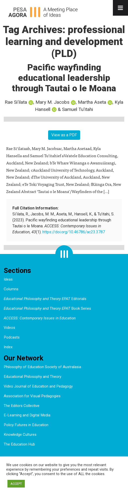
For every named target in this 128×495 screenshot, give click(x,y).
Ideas (8, 279)
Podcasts (12, 337)
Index (8, 347)
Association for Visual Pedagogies (32, 396)
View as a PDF (64, 135)
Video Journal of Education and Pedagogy (38, 386)
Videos (9, 327)
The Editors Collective (21, 405)
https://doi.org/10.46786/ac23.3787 (73, 232)
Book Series (47, 308)
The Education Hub (19, 444)
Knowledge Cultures (20, 434)
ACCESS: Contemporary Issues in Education (40, 318)
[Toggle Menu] (120, 8)
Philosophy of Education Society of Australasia (42, 367)
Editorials (45, 299)
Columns (11, 289)
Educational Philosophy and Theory (32, 376)
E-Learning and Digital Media (27, 415)
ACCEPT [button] (16, 484)
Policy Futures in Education (26, 425)
